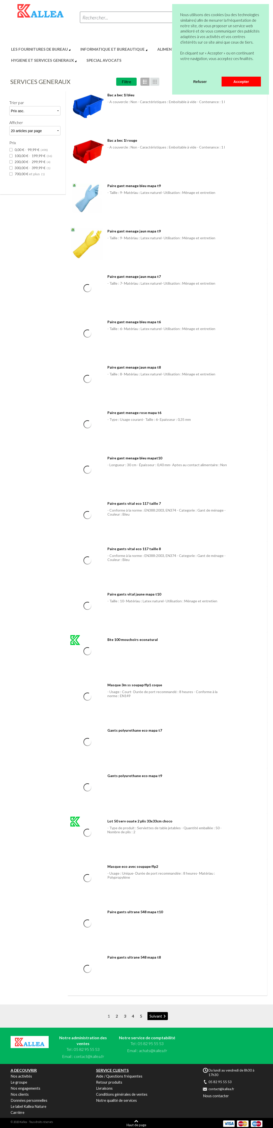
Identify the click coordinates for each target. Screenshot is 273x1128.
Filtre (126, 81)
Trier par (16, 102)
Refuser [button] (200, 82)
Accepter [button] (241, 82)
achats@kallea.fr (153, 1050)
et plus (29, 174)
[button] (181, 70)
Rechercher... (95, 17)
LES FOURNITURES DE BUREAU (39, 49)
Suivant (155, 1016)
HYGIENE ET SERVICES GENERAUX (42, 60)
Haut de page (136, 1125)
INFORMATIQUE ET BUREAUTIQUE (112, 49)
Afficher (16, 122)
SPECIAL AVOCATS (104, 60)
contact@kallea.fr (89, 1056)
